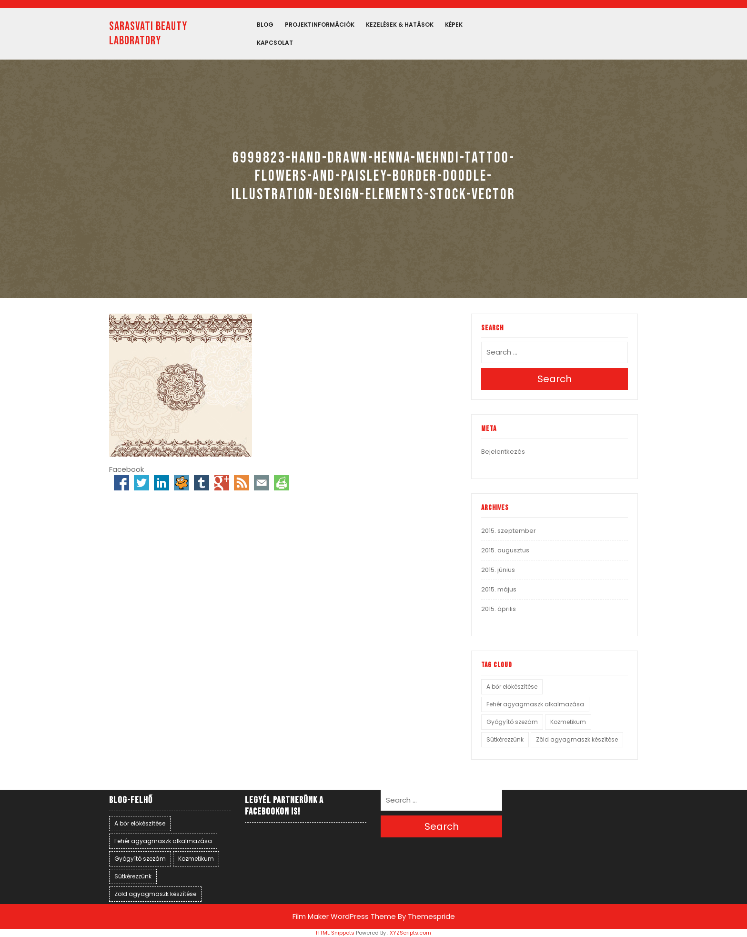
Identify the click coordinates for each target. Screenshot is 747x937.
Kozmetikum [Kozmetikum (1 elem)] (568, 722)
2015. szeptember (508, 530)
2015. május (498, 589)
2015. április (498, 608)
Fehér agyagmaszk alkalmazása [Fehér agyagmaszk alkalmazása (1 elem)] (535, 704)
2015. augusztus (505, 550)
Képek (454, 24)
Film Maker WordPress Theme (344, 916)
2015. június (498, 569)
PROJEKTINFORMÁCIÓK (319, 24)
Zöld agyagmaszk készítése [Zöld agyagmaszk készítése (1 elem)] (577, 739)
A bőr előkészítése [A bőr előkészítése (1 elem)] (511, 686)
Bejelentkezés (503, 451)
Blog (265, 24)
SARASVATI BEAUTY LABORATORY (148, 33)
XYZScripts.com (410, 933)
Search (554, 379)
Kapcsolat (275, 43)
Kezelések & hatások (400, 24)
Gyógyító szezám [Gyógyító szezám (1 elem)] (512, 722)
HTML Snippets (335, 933)
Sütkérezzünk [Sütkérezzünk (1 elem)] (505, 739)
